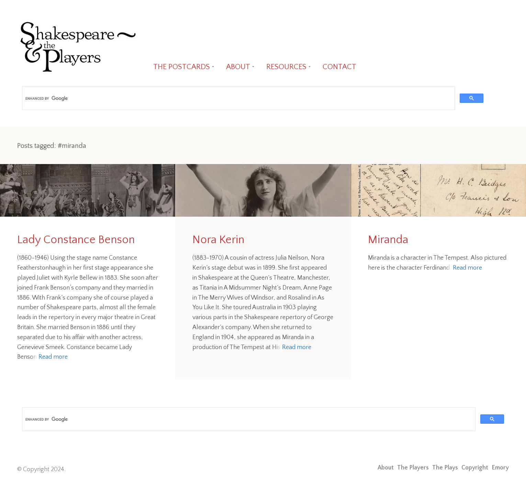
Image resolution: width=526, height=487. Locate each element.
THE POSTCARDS (181, 67)
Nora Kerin (218, 240)
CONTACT (339, 67)
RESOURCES (286, 67)
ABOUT (238, 67)
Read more (53, 357)
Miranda (388, 240)
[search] (237, 98)
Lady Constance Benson (76, 240)
